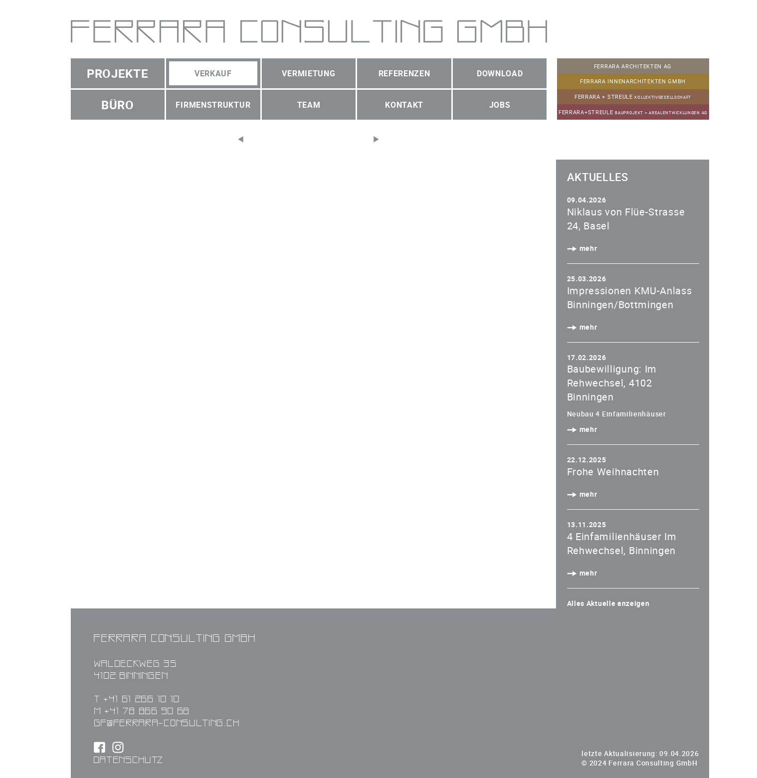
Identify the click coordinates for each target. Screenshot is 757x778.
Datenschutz (128, 759)
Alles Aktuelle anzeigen (608, 603)
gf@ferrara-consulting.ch (166, 722)
